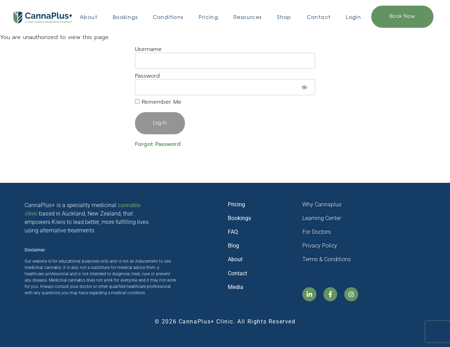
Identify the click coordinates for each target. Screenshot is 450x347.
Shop (284, 17)
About (88, 17)
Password (147, 75)
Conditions (168, 17)
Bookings (125, 17)
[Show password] (304, 87)
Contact (319, 17)
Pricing (208, 17)
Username (148, 49)
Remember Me (158, 102)
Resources (247, 17)
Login (353, 17)
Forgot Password (158, 144)
